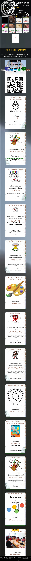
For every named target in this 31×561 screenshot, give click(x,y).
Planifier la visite (24, 20)
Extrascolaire (15, 70)
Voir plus (20, 22)
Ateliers (28, 70)
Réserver (24, 32)
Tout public (7, 69)
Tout (3, 70)
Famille (11, 70)
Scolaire (19, 70)
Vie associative (24, 69)
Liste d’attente (17, 22)
